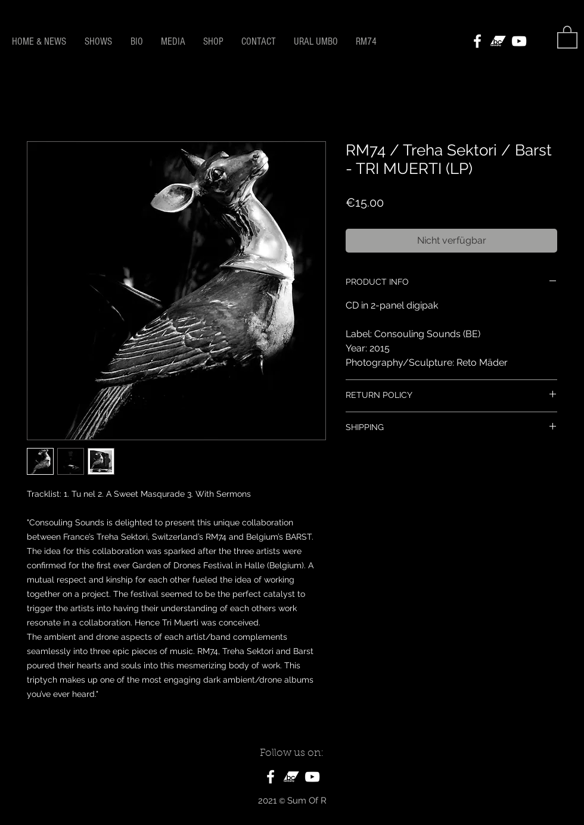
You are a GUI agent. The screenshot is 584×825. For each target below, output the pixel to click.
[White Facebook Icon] (477, 41)
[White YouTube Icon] (519, 41)
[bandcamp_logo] (498, 41)
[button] (567, 36)
